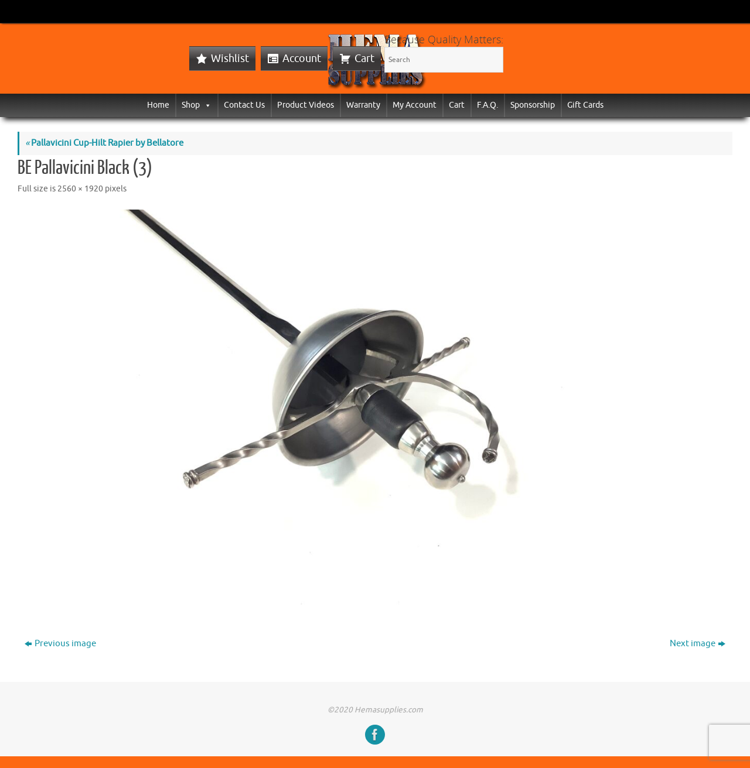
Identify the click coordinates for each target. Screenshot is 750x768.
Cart (364, 58)
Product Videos (305, 105)
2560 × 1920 (80, 189)
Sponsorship (532, 105)
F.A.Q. (487, 105)
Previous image (60, 643)
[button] (206, 105)
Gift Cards (585, 105)
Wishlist (230, 58)
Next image (697, 643)
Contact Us (244, 105)
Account (301, 58)
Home (158, 105)
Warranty (363, 105)
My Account (415, 105)
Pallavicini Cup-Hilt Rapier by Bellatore (104, 143)
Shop (197, 105)
